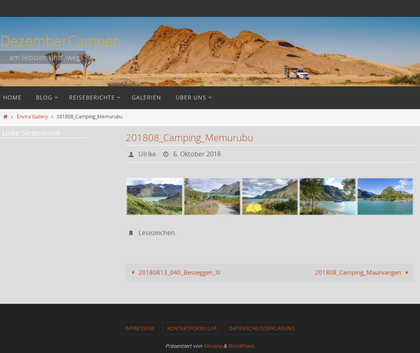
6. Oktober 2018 (197, 154)
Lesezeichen (157, 232)
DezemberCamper (59, 40)
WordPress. (241, 345)
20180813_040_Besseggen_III (174, 272)
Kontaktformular (192, 328)
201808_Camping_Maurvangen (363, 272)
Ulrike (147, 154)
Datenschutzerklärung (262, 328)
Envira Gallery (32, 116)
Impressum (140, 328)
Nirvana (212, 345)
